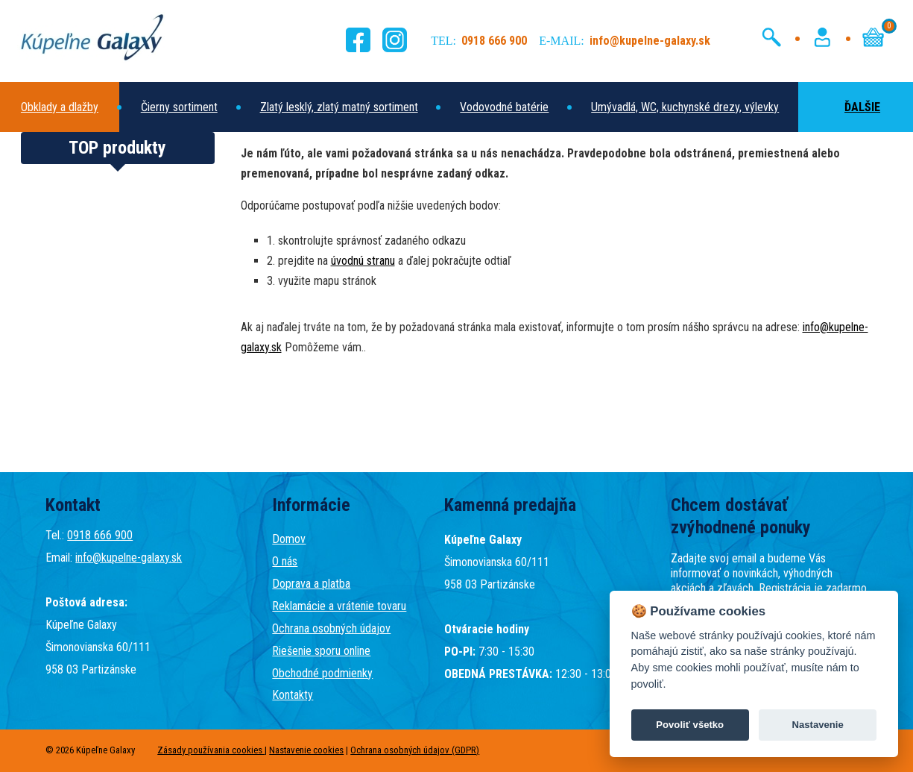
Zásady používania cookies (211, 750)
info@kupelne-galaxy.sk (128, 557)
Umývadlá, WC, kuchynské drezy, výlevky (685, 107)
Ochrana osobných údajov (331, 628)
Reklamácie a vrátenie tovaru (339, 606)
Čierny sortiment (179, 107)
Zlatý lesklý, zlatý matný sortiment (339, 107)
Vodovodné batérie (504, 107)
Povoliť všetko (690, 724)
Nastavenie (817, 724)
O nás (284, 561)
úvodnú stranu (363, 261)
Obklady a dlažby (59, 107)
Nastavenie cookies (306, 750)
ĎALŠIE (848, 107)
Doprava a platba (311, 584)
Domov (289, 539)
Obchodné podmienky (322, 673)
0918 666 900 (100, 535)
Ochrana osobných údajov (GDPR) (414, 750)
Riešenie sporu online (321, 651)
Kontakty (292, 695)
